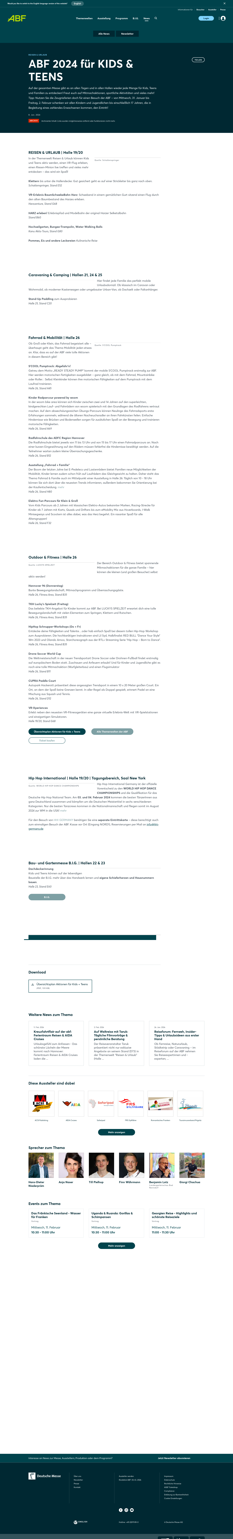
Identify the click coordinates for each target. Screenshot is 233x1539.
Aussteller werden (126, 1476)
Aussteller (212, 9)
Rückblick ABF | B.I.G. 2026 (130, 1480)
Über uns (77, 1476)
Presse (223, 9)
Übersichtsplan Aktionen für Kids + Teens (57, 791)
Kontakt (77, 1487)
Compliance (169, 1491)
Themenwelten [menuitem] (84, 18)
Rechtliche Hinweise (172, 1483)
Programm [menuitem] (121, 18)
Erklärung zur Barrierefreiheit (176, 1494)
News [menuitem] (147, 18)
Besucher (200, 9)
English (77, 3)
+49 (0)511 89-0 (132, 1522)
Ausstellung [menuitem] (104, 18)
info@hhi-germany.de (100, 906)
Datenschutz (169, 1480)
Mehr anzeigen (116, 1317)
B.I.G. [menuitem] (136, 18)
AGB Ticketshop (171, 1487)
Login (206, 18)
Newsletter (127, 33)
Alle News (103, 33)
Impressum (168, 1476)
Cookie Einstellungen (173, 1498)
